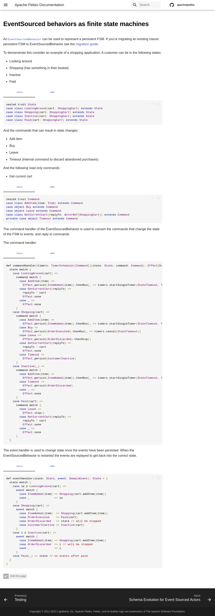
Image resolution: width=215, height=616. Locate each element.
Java (52, 92)
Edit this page (18, 576)
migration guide (87, 44)
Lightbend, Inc (65, 611)
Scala (19, 92)
